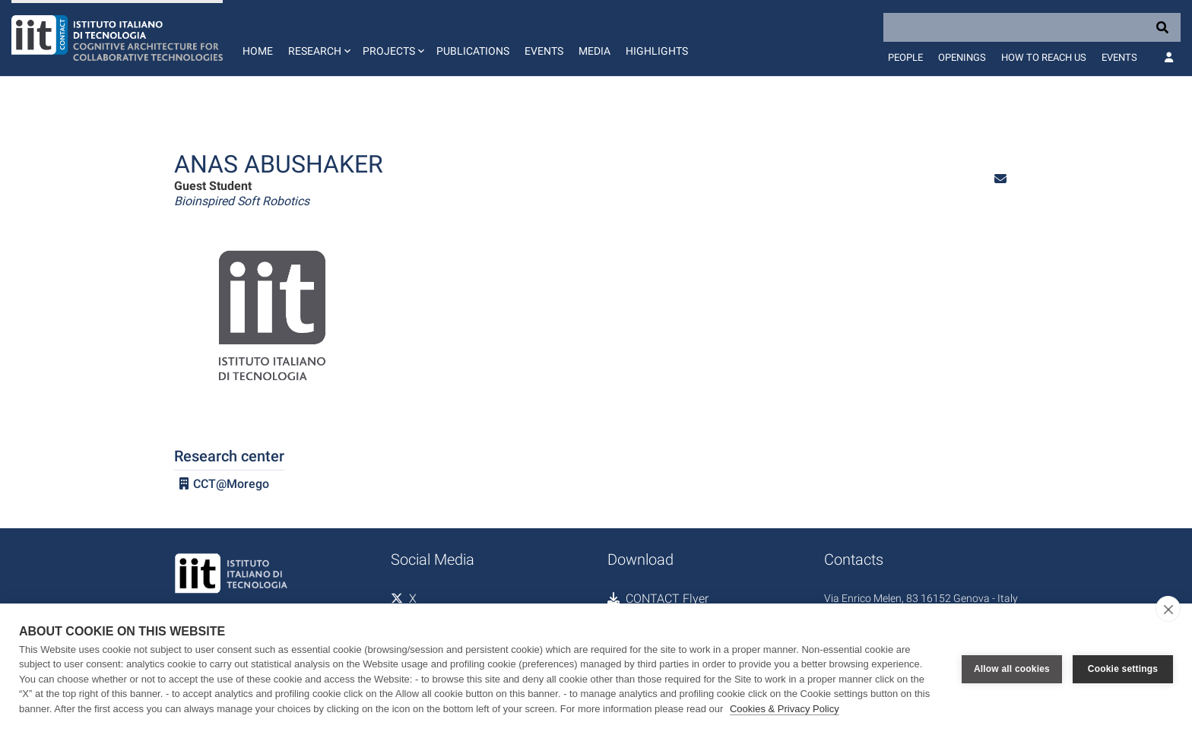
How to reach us (1043, 57)
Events (544, 51)
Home (258, 51)
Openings (962, 57)
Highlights (657, 51)
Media (594, 51)
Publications (472, 51)
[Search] (1032, 27)
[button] (318, 38)
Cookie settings (1123, 669)
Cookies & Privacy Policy (784, 708)
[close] (1168, 609)
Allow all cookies (1012, 669)
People (905, 57)
